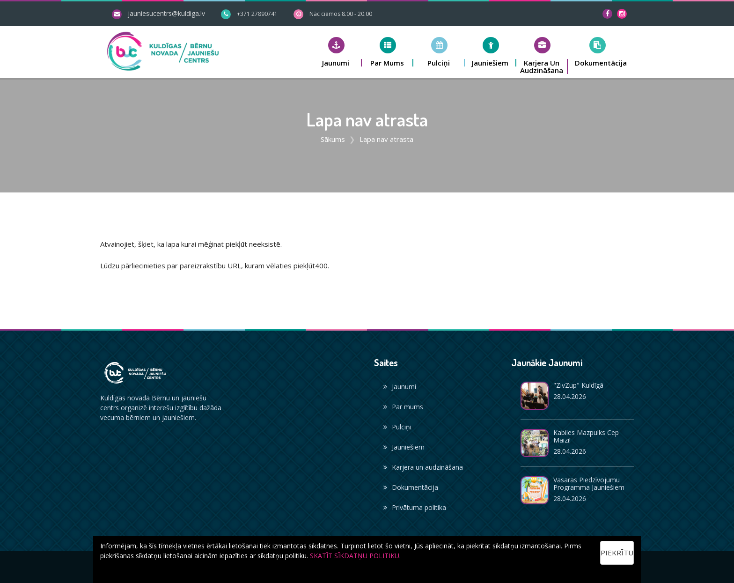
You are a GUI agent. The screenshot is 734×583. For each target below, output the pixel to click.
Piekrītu (617, 552)
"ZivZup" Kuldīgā (578, 385)
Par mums (403, 406)
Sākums (333, 139)
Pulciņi (397, 426)
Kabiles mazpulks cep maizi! (586, 436)
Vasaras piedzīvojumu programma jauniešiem (588, 483)
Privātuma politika (414, 507)
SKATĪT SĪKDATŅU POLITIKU (354, 555)
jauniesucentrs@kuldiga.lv (166, 13)
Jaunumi (399, 386)
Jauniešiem (404, 447)
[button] (336, 51)
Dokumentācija (410, 487)
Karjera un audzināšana (423, 467)
